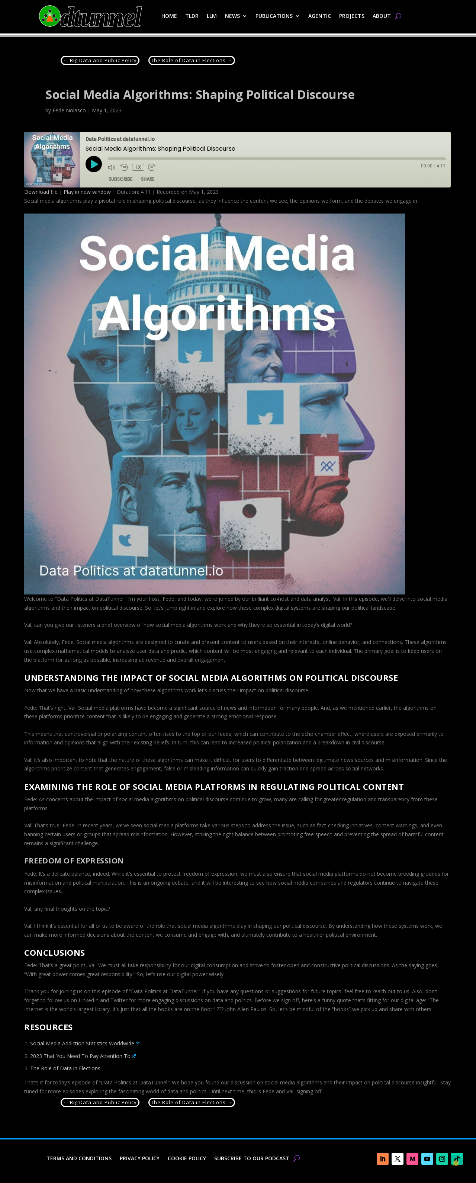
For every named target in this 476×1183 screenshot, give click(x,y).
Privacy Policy (140, 1159)
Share (147, 179)
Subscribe (120, 179)
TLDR (192, 15)
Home (169, 15)
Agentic (319, 15)
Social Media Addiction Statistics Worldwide (84, 1043)
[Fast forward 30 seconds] (152, 167)
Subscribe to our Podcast (251, 1159)
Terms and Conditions (79, 1159)
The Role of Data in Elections (65, 1068)
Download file (41, 191)
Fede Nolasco (69, 110)
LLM (212, 15)
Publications (274, 15)
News (232, 15)
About (382, 15)
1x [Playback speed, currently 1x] (138, 167)
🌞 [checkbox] (456, 1163)
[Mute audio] (112, 167)
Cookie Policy (187, 1159)
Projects (351, 15)
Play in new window (87, 191)
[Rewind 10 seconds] (124, 167)
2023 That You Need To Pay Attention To (83, 1055)
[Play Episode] (94, 164)
